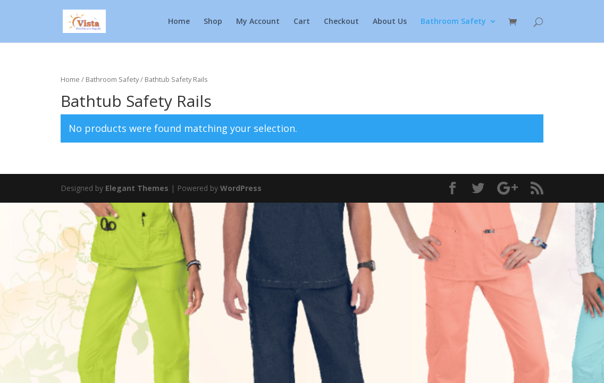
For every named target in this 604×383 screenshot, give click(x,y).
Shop (213, 22)
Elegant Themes (137, 188)
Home (179, 22)
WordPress (241, 188)
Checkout (341, 22)
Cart (301, 22)
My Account (258, 22)
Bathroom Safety (453, 22)
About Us (390, 22)
